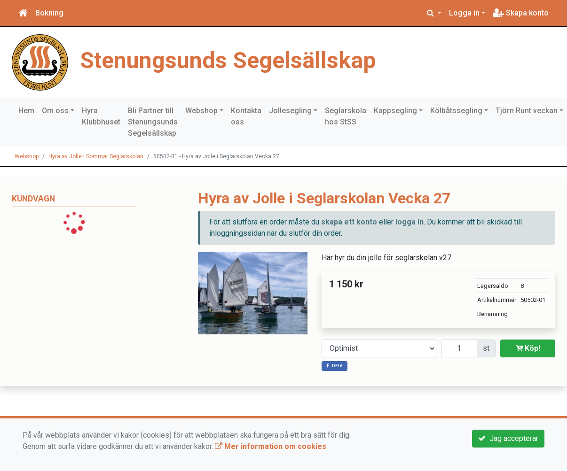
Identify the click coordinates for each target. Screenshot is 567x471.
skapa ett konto (349, 221)
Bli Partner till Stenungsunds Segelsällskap (153, 122)
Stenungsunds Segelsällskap (228, 60)
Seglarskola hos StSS (345, 116)
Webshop (201, 110)
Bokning (49, 12)
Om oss (55, 110)
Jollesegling (290, 110)
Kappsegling (395, 110)
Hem (26, 110)
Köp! (528, 348)
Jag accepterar (508, 438)
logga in (409, 221)
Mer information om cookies (270, 446)
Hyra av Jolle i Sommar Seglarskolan (95, 156)
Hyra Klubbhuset (101, 116)
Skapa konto (521, 12)
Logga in (464, 12)
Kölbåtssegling (456, 110)
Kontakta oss (246, 116)
